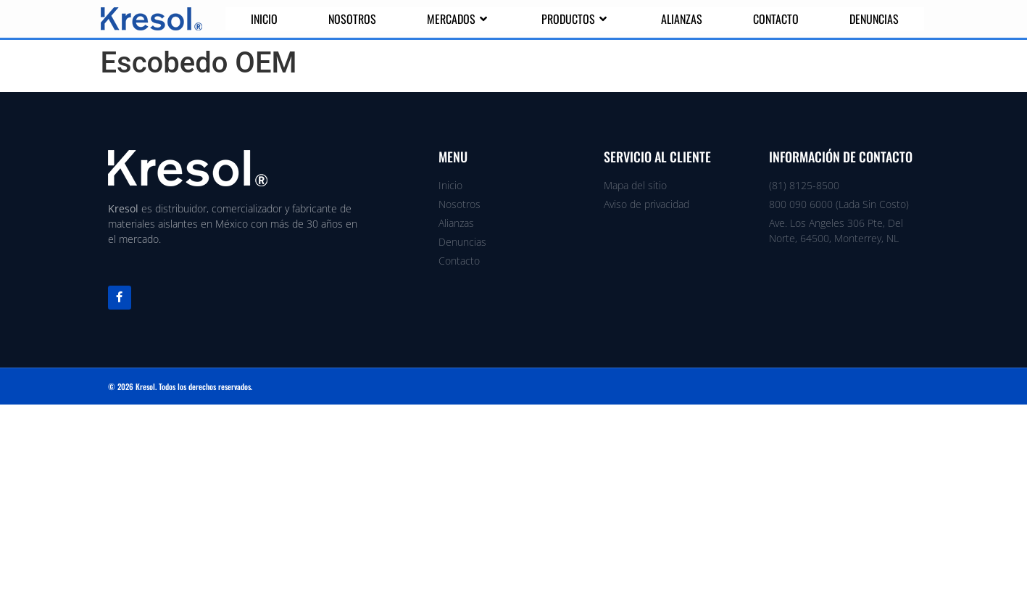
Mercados (459, 19)
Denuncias (874, 19)
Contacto (776, 19)
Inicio (264, 19)
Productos (575, 19)
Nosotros (352, 19)
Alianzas (681, 19)
